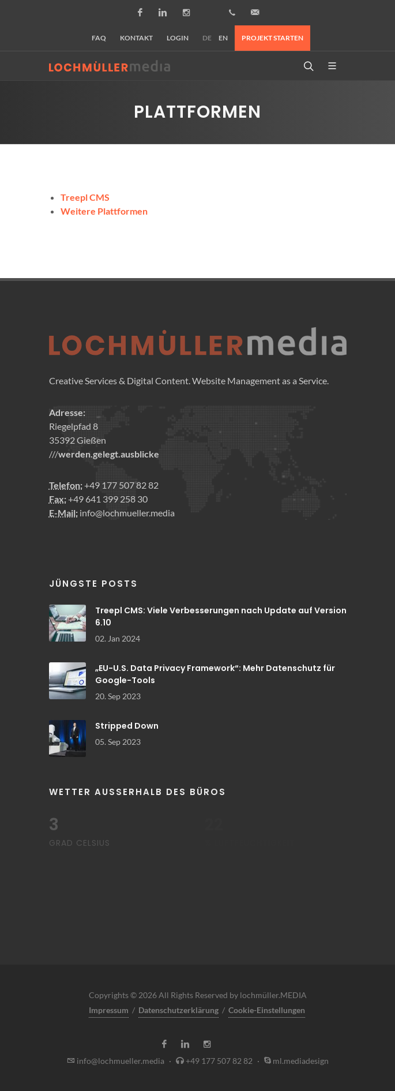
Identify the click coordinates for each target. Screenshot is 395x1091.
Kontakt (136, 37)
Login (178, 37)
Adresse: (67, 412)
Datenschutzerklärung (178, 1010)
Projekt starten (272, 37)
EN (223, 37)
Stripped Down (127, 726)
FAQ (99, 37)
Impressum (109, 1010)
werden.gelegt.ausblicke (108, 453)
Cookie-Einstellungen (266, 1010)
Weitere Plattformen (104, 210)
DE (207, 37)
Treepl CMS (85, 197)
